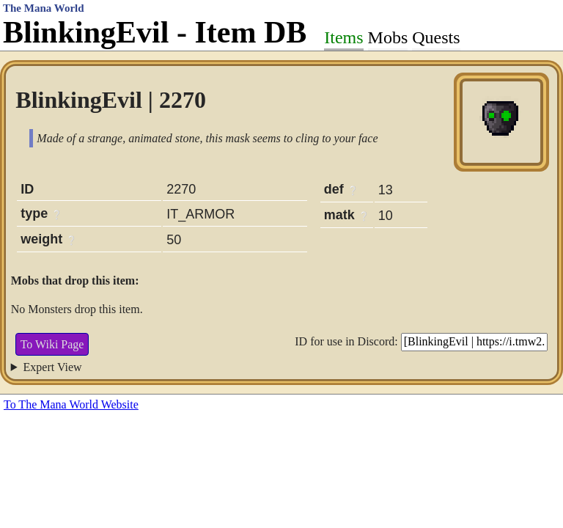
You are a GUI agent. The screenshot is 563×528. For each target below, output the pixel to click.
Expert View (52, 367)
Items (343, 37)
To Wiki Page (52, 344)
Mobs (388, 37)
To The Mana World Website (71, 404)
